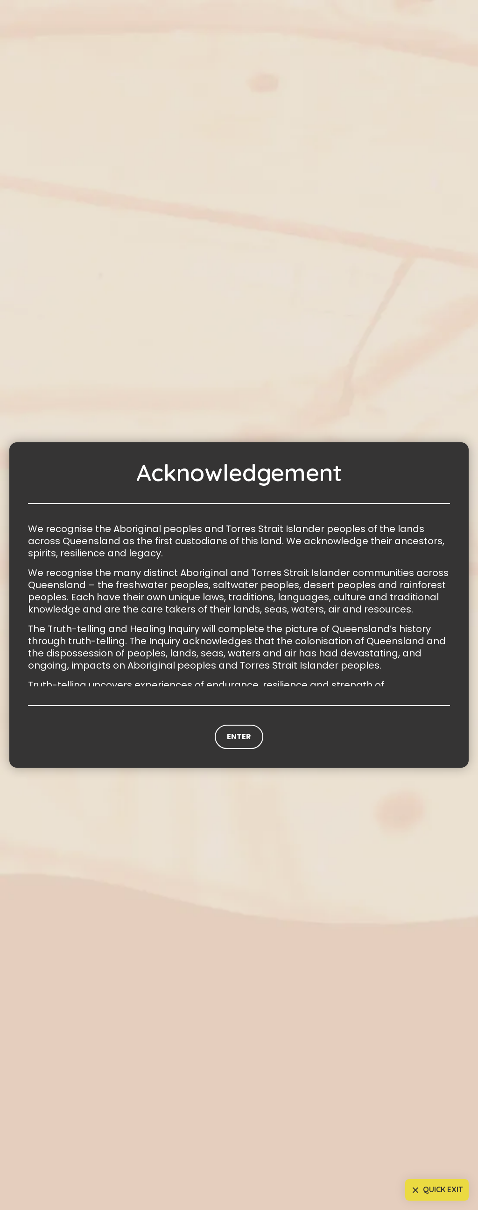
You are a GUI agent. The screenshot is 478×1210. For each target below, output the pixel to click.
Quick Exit (436, 1190)
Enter (239, 736)
